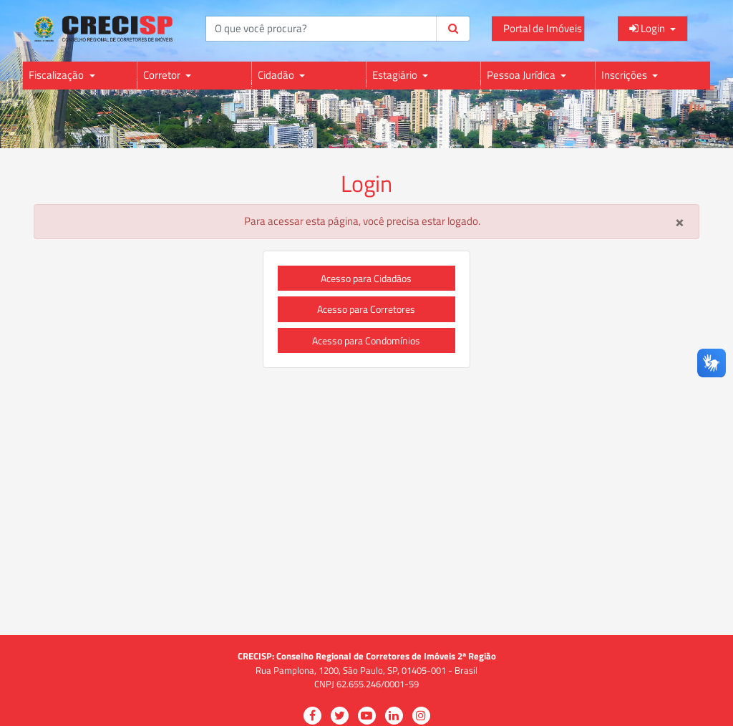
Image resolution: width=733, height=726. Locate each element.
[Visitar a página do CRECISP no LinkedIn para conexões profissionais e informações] (394, 716)
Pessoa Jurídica (522, 75)
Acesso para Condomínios (366, 340)
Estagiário (395, 75)
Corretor (163, 75)
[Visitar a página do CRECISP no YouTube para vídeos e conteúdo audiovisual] (367, 716)
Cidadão (277, 75)
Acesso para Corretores (366, 308)
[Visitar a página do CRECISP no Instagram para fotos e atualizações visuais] (421, 716)
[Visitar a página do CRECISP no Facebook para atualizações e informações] (312, 716)
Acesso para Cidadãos (366, 278)
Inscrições (625, 75)
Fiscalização (57, 75)
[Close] (679, 221)
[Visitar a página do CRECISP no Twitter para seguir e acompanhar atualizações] (340, 716)
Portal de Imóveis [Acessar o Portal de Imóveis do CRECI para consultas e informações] (542, 28)
